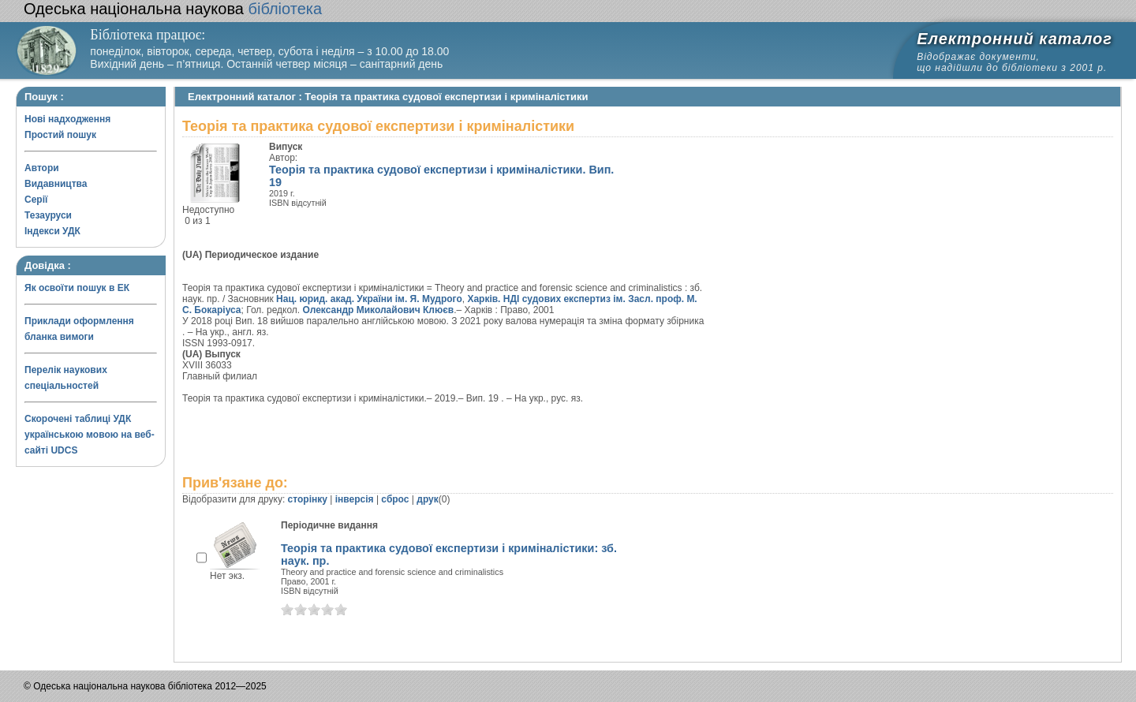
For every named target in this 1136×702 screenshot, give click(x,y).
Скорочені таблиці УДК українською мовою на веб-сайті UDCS (89, 434)
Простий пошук (60, 134)
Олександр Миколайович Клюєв (378, 310)
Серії (35, 199)
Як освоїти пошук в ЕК (76, 287)
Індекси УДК (52, 231)
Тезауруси (48, 215)
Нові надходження (67, 119)
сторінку (307, 499)
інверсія (354, 499)
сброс (395, 499)
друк (427, 499)
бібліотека (173, 8)
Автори (41, 168)
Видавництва (55, 183)
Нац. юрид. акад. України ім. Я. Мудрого (369, 298)
